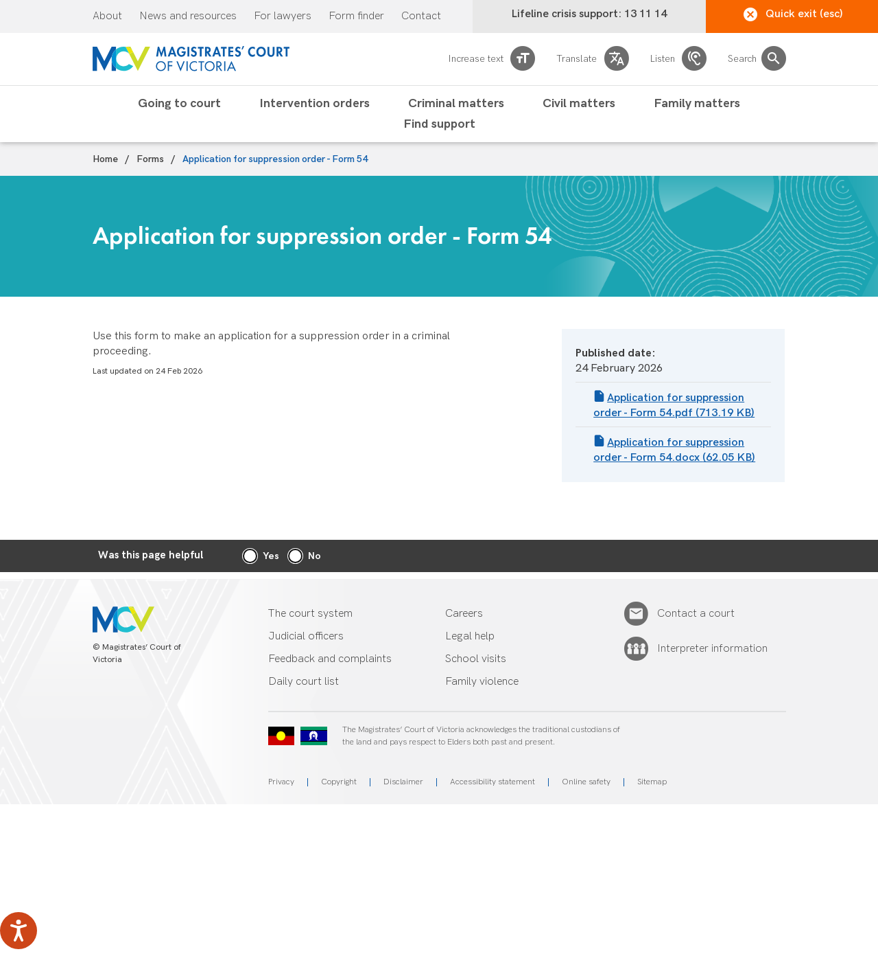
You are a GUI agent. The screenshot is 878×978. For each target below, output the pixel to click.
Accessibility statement (492, 782)
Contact (421, 16)
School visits (475, 659)
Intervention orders (314, 104)
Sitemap (652, 782)
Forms (150, 159)
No (314, 556)
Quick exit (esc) (793, 14)
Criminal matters (456, 104)
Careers (464, 613)
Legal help (470, 636)
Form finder (356, 16)
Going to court (179, 104)
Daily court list (303, 681)
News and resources (188, 16)
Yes (271, 556)
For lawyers (282, 16)
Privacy (281, 782)
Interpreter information (712, 649)
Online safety (586, 782)
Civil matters (579, 104)
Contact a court (696, 614)
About (107, 16)
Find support (439, 124)
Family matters (697, 104)
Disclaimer (403, 782)
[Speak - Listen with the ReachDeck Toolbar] (18, 930)
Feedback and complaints (330, 659)
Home (105, 159)
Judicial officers (306, 636)
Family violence (482, 681)
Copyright (339, 782)
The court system (310, 613)
